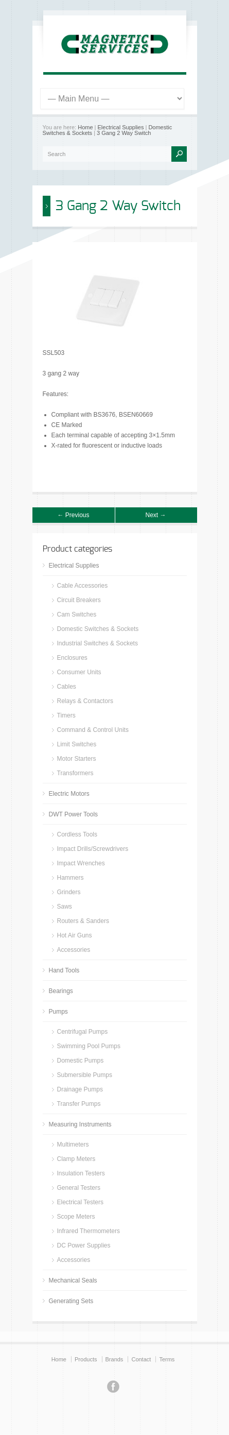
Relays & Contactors (85, 701)
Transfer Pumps (79, 1103)
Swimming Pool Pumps (88, 1046)
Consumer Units (79, 672)
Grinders (69, 892)
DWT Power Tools (73, 814)
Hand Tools (64, 970)
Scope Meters (76, 1216)
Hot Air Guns (74, 935)
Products (86, 1359)
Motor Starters (76, 758)
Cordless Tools (77, 834)
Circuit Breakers (79, 600)
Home (85, 127)
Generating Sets (71, 1301)
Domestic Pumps (80, 1060)
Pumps (58, 1011)
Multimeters (73, 1144)
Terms (166, 1359)
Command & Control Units (93, 729)
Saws (64, 906)
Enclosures (72, 657)
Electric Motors (69, 793)
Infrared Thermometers (88, 1231)
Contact (141, 1359)
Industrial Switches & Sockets (97, 643)
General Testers (79, 1187)
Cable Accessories (82, 585)
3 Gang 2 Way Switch (124, 133)
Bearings (61, 991)
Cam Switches (77, 614)
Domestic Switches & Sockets (98, 629)
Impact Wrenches (81, 863)
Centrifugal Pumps (82, 1031)
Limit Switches (77, 744)
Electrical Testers (80, 1202)
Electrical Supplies (121, 127)
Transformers (75, 773)
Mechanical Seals (73, 1280)
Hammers (70, 877)
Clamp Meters (76, 1159)
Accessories (74, 949)
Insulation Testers (81, 1173)
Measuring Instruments (80, 1124)
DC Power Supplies (84, 1245)
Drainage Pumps (80, 1089)
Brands (114, 1359)
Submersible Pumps (84, 1075)
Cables (66, 686)
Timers (66, 715)
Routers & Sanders (83, 921)
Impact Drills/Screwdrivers (93, 848)
